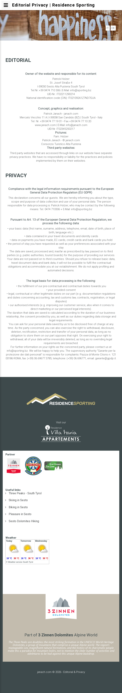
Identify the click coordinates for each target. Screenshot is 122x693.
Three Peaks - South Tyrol (25, 493)
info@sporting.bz (80, 90)
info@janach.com (76, 125)
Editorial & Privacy (74, 672)
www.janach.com (45, 125)
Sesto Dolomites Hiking (24, 521)
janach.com (44, 672)
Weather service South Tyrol (20, 562)
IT (108, 28)
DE (113, 28)
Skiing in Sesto (18, 500)
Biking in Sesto (18, 507)
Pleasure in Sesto (20, 514)
